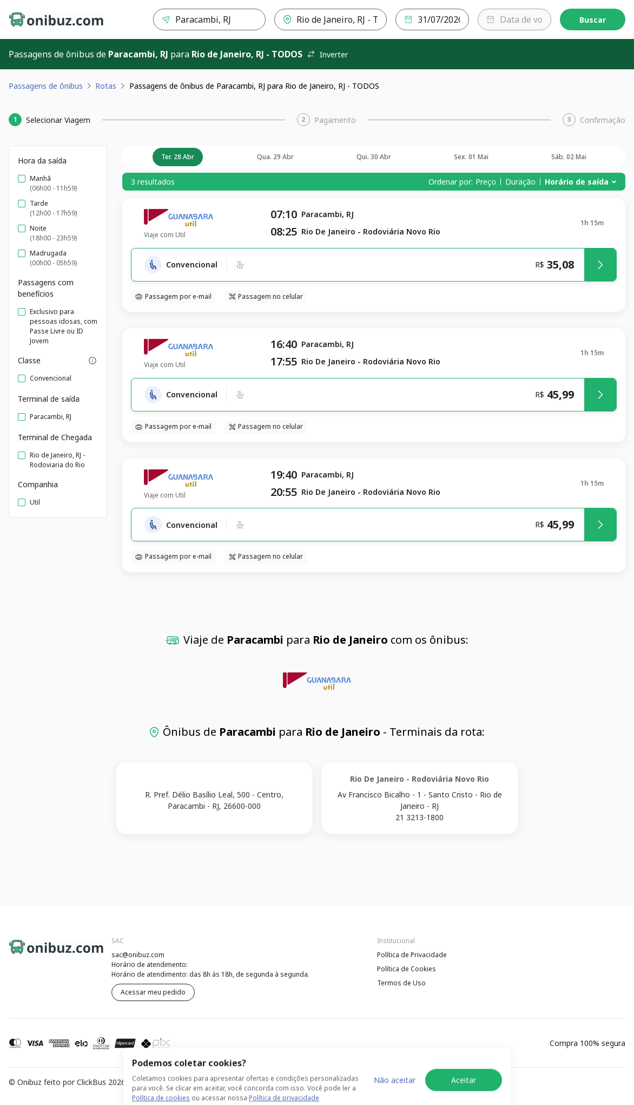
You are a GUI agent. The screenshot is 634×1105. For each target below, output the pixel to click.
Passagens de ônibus (46, 86)
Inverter (327, 54)
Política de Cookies (406, 968)
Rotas (105, 86)
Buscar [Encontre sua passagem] (592, 20)
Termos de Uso (401, 983)
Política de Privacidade (412, 954)
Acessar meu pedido (153, 992)
